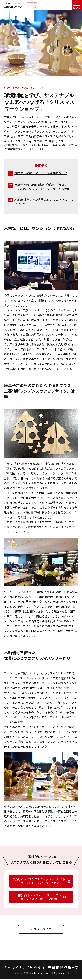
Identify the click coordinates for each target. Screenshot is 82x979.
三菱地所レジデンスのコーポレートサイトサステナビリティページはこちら (38, 881)
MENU (76, 8)
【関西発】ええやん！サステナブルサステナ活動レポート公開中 (38, 897)
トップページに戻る (41, 929)
